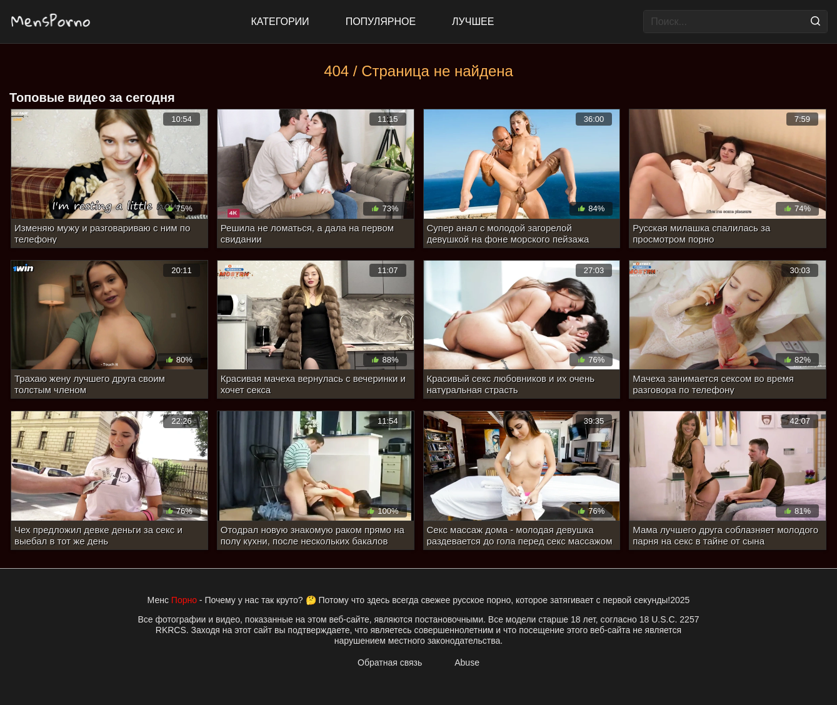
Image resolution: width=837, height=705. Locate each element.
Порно (184, 600)
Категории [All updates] (280, 21)
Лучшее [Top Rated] (473, 21)
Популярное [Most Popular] (381, 21)
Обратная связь (390, 663)
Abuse (466, 663)
